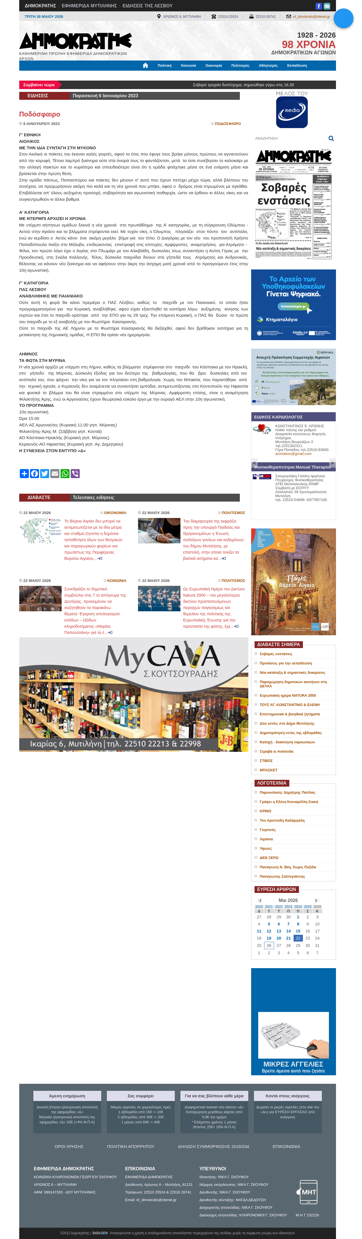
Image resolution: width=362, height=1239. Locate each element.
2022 (279, 907)
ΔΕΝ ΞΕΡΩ (269, 858)
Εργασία (64, 75)
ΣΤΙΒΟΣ (266, 761)
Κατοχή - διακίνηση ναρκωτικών (287, 742)
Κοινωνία (188, 66)
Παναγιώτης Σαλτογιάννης (282, 876)
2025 (308, 907)
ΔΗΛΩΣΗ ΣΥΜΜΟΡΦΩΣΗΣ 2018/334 (213, 1146)
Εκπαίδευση (297, 66)
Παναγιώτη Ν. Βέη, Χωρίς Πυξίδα (288, 867)
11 (259, 931)
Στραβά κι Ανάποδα (277, 751)
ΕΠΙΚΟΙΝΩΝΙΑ (286, 1146)
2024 (298, 907)
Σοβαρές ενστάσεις (276, 654)
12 (269, 931)
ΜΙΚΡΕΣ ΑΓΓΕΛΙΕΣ (294, 1063)
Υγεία (115, 75)
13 (279, 931)
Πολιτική (165, 66)
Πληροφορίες (183, 75)
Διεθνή (157, 75)
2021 (269, 907)
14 (288, 931)
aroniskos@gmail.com (293, 454)
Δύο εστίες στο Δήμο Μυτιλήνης (287, 723)
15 (298, 931)
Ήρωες (266, 848)
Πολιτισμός (240, 66)
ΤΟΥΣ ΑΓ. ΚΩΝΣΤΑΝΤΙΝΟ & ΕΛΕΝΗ (290, 705)
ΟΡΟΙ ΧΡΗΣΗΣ (69, 1146)
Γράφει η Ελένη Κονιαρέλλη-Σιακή (289, 802)
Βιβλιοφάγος (91, 75)
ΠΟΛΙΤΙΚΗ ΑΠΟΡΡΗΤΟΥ (130, 1146)
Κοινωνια (116, 581)
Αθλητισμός (268, 66)
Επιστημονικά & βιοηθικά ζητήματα (290, 714)
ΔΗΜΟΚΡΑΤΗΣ (40, 5)
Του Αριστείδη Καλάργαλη (282, 820)
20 (279, 938)
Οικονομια (115, 513)
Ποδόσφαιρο (40, 114)
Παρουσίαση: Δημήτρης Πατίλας (288, 792)
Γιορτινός (268, 830)
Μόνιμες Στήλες (35, 75)
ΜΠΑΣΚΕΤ (268, 770)
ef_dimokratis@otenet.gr (311, 17)
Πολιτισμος (233, 513)
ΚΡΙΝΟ (266, 811)
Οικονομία (214, 66)
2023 (288, 907)
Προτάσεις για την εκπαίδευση (286, 663)
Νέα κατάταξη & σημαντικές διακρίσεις (293, 672)
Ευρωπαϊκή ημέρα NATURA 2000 (288, 695)
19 (269, 938)
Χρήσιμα (136, 75)
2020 (259, 907)
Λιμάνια (266, 839)
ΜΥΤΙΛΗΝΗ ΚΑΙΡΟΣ (294, 991)
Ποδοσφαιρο (228, 124)
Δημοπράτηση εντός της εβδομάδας (291, 733)
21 (288, 938)
